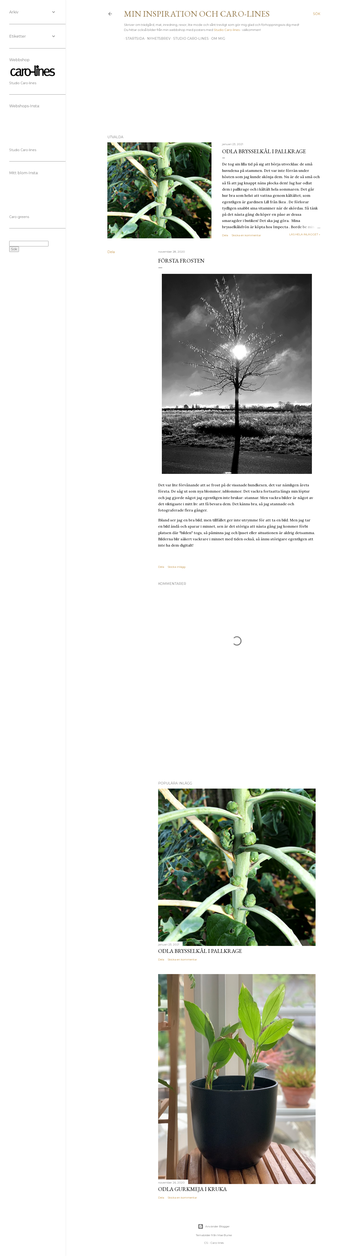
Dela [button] (225, 235)
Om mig (216, 38)
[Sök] (316, 13)
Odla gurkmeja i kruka (192, 1189)
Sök (14, 249)
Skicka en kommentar (246, 235)
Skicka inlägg (176, 566)
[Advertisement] (213, 91)
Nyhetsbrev (157, 38)
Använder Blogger (214, 1226)
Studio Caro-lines (227, 30)
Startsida (133, 38)
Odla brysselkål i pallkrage (264, 151)
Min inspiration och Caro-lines (197, 13)
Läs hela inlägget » (304, 234)
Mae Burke (224, 1235)
